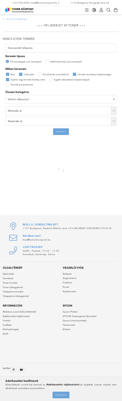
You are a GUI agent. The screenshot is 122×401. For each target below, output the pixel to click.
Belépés (67, 273)
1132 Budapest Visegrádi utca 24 (90, 2)
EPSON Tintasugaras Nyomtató (80, 316)
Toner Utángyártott (13, 287)
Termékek (8, 278)
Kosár (66, 286)
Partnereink (69, 324)
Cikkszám (29, 74)
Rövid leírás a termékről (56, 74)
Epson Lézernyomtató (75, 320)
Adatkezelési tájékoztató (16, 316)
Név (12, 74)
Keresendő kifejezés (20, 48)
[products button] (87, 10)
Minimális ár (15, 110)
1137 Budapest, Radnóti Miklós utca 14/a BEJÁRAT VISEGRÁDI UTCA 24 (67, 228)
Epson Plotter (70, 311)
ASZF (5, 333)
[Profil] (101, 10)
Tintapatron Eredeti (13, 291)
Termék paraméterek (21, 84)
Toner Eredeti (10, 282)
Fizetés (7, 320)
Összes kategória (17, 92)
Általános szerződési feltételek (19, 311)
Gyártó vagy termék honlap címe (27, 79)
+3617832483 (20, 2)
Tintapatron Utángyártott (16, 296)
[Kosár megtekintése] (115, 10)
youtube (21, 370)
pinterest (13, 370)
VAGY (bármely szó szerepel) (66, 61)
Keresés (61, 131)
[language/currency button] (94, 10)
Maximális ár (15, 121)
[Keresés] (108, 10)
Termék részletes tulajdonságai (94, 74)
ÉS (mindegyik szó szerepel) (25, 61)
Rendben (61, 395)
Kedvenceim (69, 291)
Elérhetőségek (11, 329)
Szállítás (7, 324)
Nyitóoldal (8, 273)
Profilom (67, 282)
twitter (6, 368)
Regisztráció (69, 278)
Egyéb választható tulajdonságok (72, 79)
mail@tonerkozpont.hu (44, 2)
